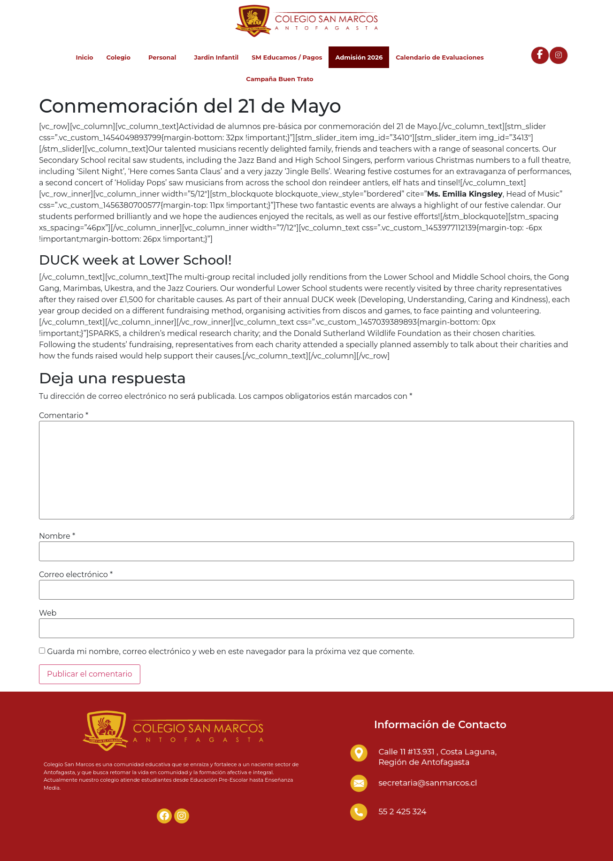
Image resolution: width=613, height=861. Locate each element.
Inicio (84, 57)
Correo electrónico (76, 575)
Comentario (63, 415)
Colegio (121, 57)
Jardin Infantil (216, 57)
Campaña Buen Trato (279, 79)
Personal (164, 57)
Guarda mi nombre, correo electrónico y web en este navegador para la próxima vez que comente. (230, 651)
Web (47, 613)
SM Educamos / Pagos (287, 57)
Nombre (57, 536)
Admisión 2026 (359, 57)
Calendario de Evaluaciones (439, 57)
